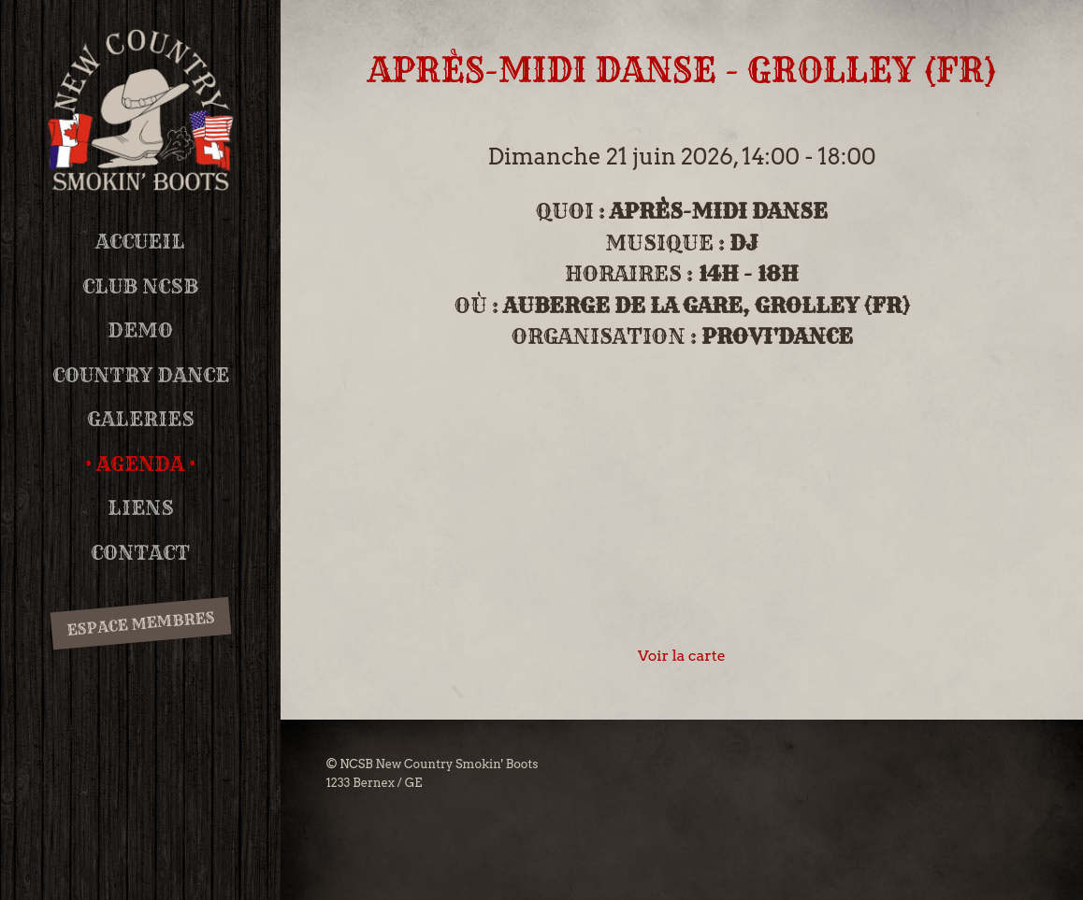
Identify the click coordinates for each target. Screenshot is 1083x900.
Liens (141, 508)
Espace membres (140, 624)
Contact (140, 552)
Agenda (140, 464)
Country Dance (140, 375)
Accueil (140, 241)
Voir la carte (682, 655)
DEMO (140, 330)
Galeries (141, 419)
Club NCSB (140, 286)
